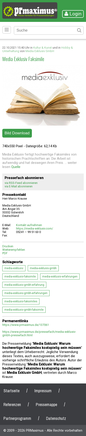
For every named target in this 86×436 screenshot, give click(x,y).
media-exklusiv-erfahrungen (60, 276)
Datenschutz (56, 418)
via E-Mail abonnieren (19, 186)
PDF (5, 253)
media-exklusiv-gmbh (43, 268)
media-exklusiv (13, 268)
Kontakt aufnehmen (29, 225)
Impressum (43, 391)
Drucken (7, 246)
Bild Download (17, 133)
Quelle (15, 167)
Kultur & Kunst (42, 47)
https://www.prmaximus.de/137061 (25, 325)
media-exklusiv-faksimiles (20, 301)
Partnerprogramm (17, 418)
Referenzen (12, 404)
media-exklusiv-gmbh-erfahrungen (25, 293)
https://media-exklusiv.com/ (34, 228)
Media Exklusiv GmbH (39, 51)
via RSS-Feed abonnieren (21, 183)
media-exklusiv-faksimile (20, 276)
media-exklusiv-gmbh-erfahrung (24, 284)
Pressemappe (46, 404)
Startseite (11, 391)
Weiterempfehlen (13, 249)
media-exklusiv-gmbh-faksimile (24, 309)
